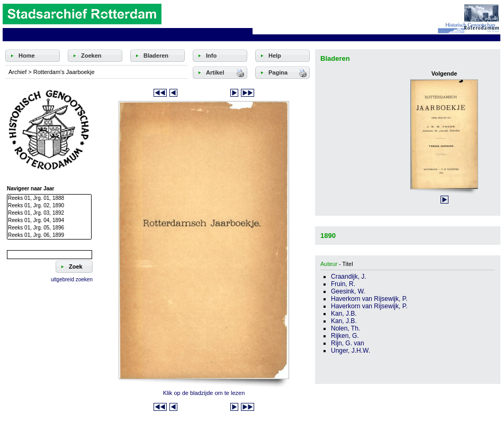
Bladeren (155, 55)
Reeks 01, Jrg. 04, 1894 (49, 220)
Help (274, 55)
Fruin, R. (343, 284)
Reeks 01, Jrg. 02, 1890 (49, 205)
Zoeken (91, 55)
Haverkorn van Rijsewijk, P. (369, 298)
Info (211, 55)
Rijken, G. (345, 335)
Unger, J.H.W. (350, 350)
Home (27, 55)
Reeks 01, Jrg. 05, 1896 (49, 228)
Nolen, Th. (345, 328)
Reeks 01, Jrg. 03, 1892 (49, 213)
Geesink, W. (348, 291)
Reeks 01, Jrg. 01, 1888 (49, 198)
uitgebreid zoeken (72, 279)
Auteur (328, 264)
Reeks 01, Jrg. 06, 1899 (49, 235)
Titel (347, 264)
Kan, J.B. (344, 313)
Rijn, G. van (347, 343)
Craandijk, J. (348, 276)
